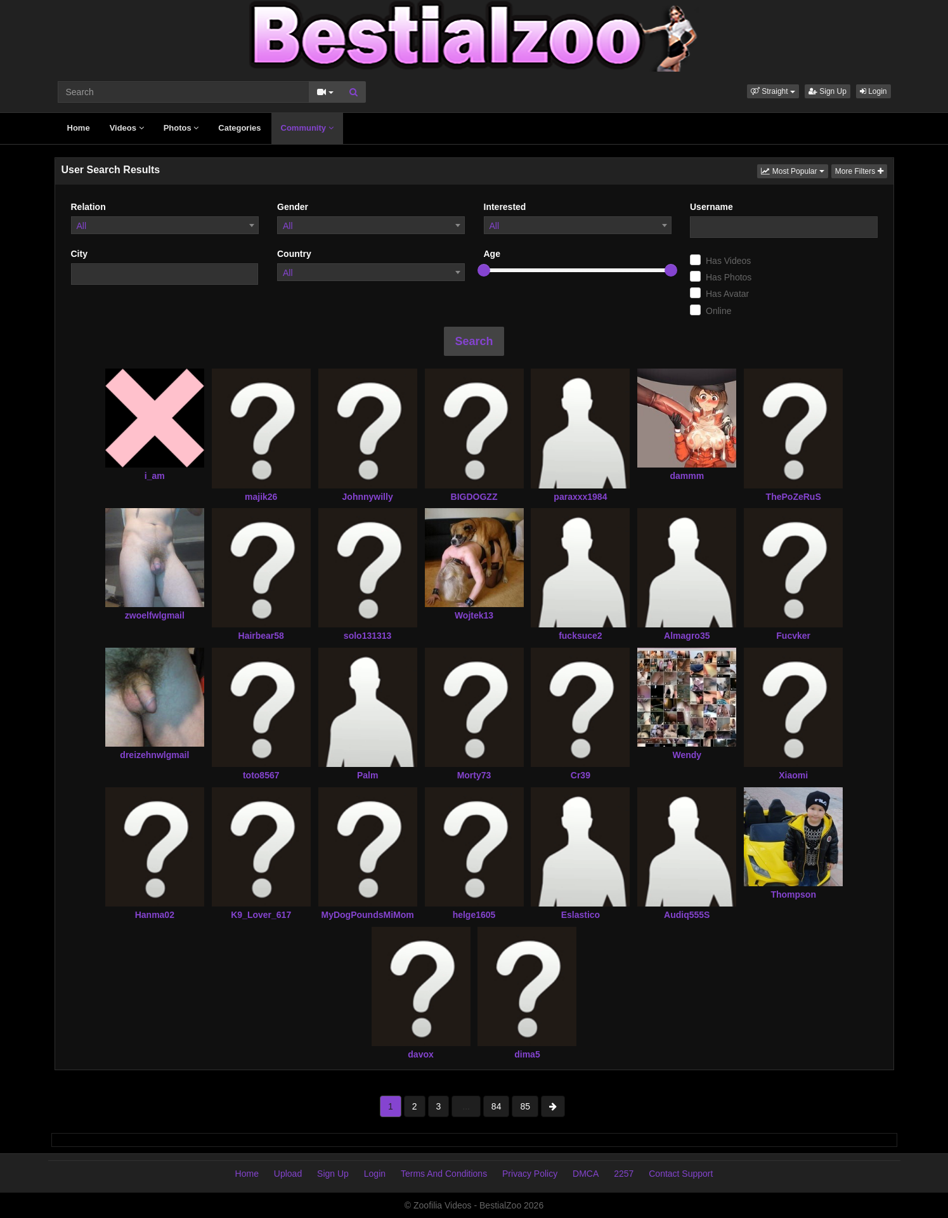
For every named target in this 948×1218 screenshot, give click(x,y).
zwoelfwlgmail (155, 615)
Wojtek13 (474, 615)
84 (496, 1106)
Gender (292, 207)
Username (711, 207)
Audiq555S (687, 915)
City (79, 254)
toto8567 (261, 775)
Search (474, 341)
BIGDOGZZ (474, 497)
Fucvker (793, 636)
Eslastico (580, 915)
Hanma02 (154, 915)
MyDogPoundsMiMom (367, 915)
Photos (181, 128)
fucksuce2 (580, 636)
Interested (505, 207)
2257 (623, 1174)
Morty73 (474, 775)
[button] (773, 91)
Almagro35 (687, 636)
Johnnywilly (367, 497)
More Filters (859, 171)
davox (420, 1054)
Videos (127, 128)
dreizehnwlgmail (154, 755)
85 (525, 1106)
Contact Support (681, 1174)
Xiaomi (793, 775)
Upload (288, 1174)
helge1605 (474, 915)
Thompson (793, 894)
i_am (155, 476)
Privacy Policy (529, 1174)
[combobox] (165, 225)
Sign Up (827, 91)
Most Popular (794, 170)
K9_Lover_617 (261, 915)
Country (294, 254)
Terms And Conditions (444, 1174)
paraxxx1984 (580, 497)
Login (873, 91)
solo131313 (368, 636)
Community (307, 128)
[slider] (483, 270)
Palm (367, 775)
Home (78, 128)
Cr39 (580, 775)
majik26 (261, 497)
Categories (239, 128)
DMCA (586, 1174)
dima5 (527, 1054)
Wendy (686, 755)
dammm (687, 476)
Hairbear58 (261, 636)
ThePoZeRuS (793, 497)
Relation (88, 207)
